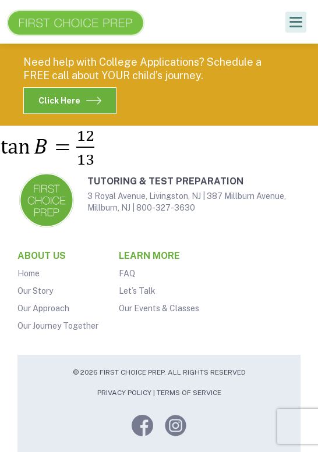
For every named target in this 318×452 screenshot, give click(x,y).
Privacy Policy (124, 393)
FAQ (127, 273)
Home (28, 273)
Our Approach (43, 308)
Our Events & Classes (159, 308)
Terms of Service (189, 393)
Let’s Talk (137, 291)
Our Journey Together (57, 325)
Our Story (35, 291)
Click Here (69, 101)
